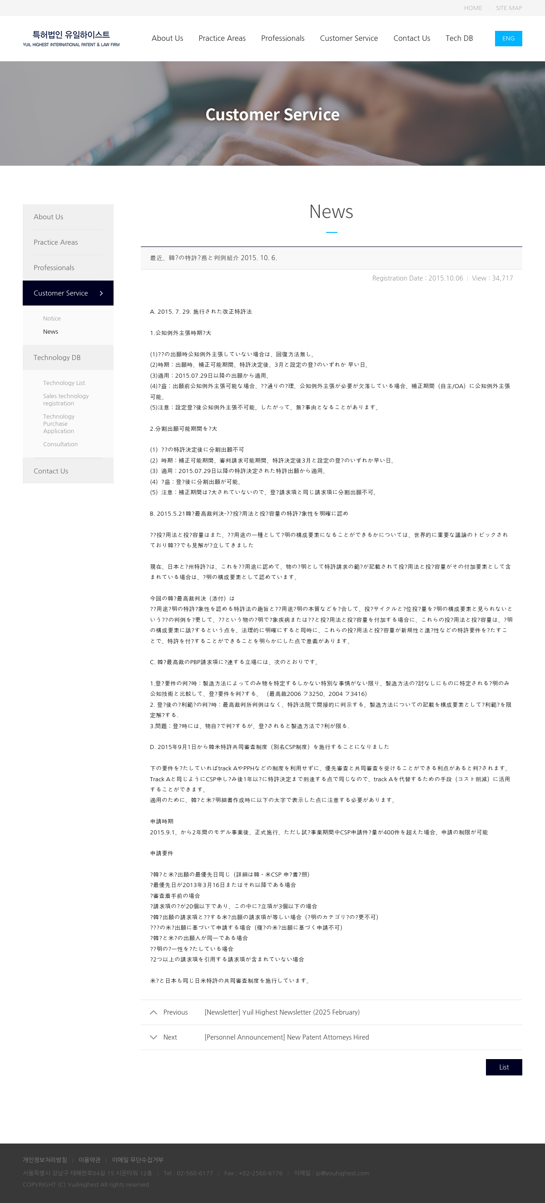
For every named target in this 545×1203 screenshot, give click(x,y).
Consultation (60, 444)
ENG (508, 38)
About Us (167, 38)
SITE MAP (509, 8)
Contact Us (411, 38)
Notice (52, 318)
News (50, 332)
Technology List (64, 383)
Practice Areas (222, 38)
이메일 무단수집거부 (138, 1160)
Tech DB (459, 38)
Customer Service (349, 38)
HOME (473, 8)
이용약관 (90, 1160)
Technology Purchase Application (58, 424)
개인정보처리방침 (45, 1160)
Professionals (282, 38)
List (504, 1067)
